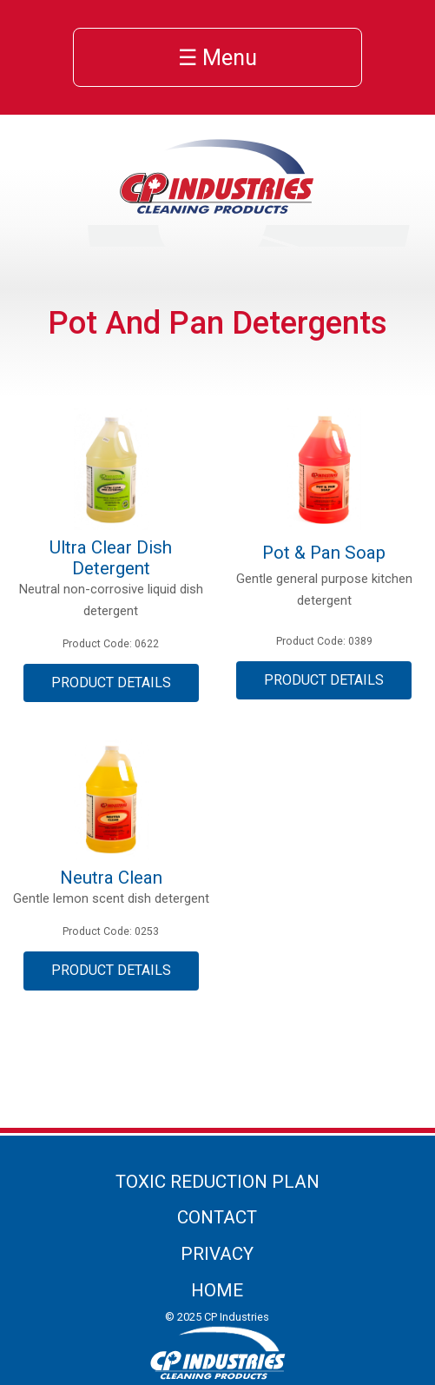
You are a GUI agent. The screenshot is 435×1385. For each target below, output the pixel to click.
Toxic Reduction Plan (217, 1181)
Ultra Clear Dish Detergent (110, 558)
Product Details (111, 682)
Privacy (217, 1253)
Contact (217, 1217)
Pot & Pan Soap (324, 552)
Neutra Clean (111, 877)
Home (217, 1290)
